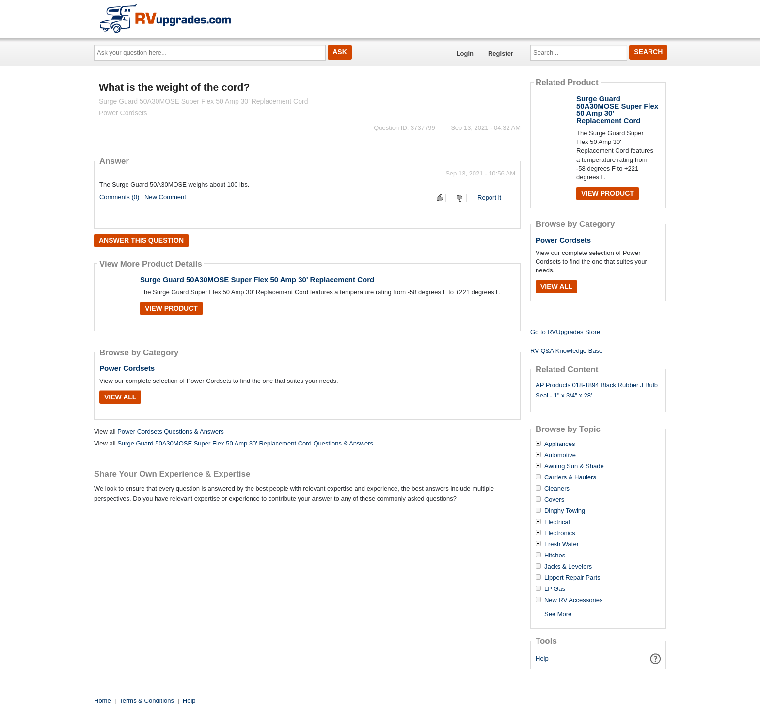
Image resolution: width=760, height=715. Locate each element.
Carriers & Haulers (570, 477)
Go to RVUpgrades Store (565, 331)
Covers (554, 499)
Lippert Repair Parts (572, 577)
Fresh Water (561, 544)
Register (500, 53)
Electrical (557, 522)
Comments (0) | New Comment (142, 197)
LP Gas (554, 589)
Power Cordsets (127, 368)
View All (120, 397)
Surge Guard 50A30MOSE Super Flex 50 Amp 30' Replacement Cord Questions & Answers (245, 443)
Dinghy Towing (564, 511)
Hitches (554, 555)
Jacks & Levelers (568, 566)
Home (102, 700)
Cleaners (557, 488)
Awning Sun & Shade (574, 466)
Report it (489, 197)
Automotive (560, 455)
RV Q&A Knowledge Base (566, 350)
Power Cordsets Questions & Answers (170, 431)
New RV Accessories (573, 600)
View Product (171, 308)
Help (542, 658)
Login (465, 53)
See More (557, 614)
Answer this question (141, 240)
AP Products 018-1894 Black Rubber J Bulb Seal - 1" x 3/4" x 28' (597, 390)
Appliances (559, 444)
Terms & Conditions (146, 700)
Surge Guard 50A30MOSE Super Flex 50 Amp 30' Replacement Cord (257, 279)
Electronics (559, 533)
